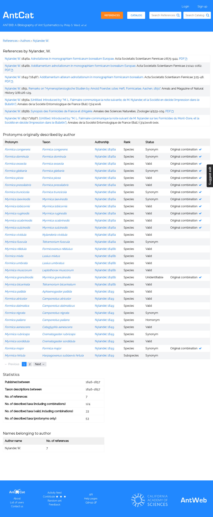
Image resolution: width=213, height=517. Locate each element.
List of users (17, 502)
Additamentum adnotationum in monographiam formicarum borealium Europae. (83, 65)
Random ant (54, 500)
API (91, 494)
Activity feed (54, 492)
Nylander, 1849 (104, 291)
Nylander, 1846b (105, 249)
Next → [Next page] (40, 364)
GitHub (89, 502)
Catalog (136, 15)
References (112, 15)
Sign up (202, 6)
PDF (182, 58)
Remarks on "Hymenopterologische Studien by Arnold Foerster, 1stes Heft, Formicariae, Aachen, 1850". (95, 88)
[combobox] (165, 15)
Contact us (17, 506)
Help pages (90, 498)
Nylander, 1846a (105, 149)
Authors (25, 40)
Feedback (54, 504)
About (17, 498)
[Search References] (178, 15)
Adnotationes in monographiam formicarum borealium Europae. (72, 58)
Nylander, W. (41, 40)
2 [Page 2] (30, 364)
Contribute (54, 496)
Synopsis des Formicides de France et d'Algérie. (62, 111)
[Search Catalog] (207, 15)
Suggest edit (210, 176)
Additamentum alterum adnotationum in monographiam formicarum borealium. (92, 77)
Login (185, 6)
